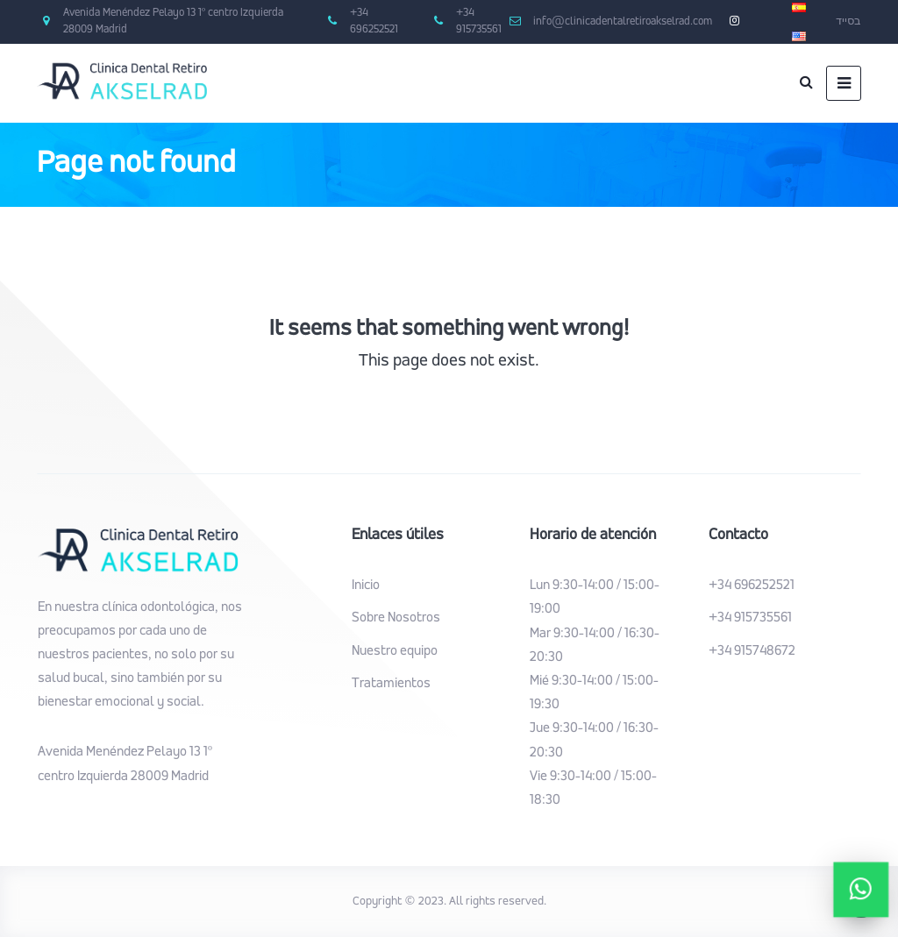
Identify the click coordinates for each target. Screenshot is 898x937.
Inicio (366, 586)
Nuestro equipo (395, 651)
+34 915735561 (750, 618)
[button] (861, 890)
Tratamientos (391, 684)
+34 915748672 (752, 651)
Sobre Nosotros (396, 618)
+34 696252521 (752, 586)
